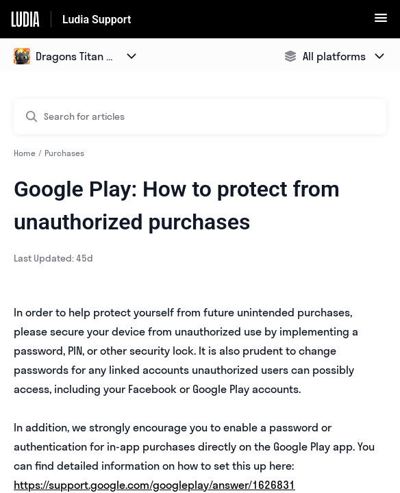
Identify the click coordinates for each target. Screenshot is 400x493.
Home (25, 153)
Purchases (64, 153)
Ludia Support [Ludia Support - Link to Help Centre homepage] (96, 19)
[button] (381, 22)
